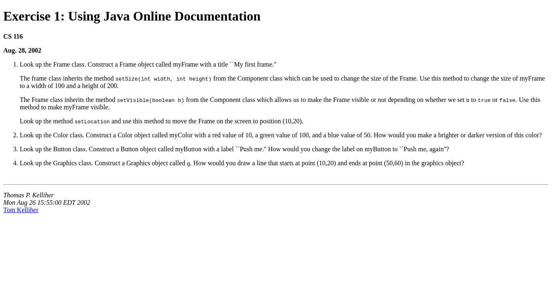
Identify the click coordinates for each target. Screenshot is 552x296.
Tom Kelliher (21, 209)
